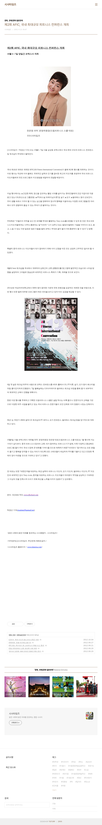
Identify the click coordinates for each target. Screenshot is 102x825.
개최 (55, 778)
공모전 (89, 762)
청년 (79, 778)
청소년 (87, 782)
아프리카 (65, 762)
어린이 (55, 782)
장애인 (63, 770)
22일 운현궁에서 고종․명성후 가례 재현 (23, 648)
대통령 (64, 782)
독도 (81, 762)
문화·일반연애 (21, 635)
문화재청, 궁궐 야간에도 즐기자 (20, 643)
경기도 (91, 766)
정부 (79, 770)
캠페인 (71, 770)
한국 (55, 766)
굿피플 (55, 786)
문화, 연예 (12, 635)
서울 (62, 778)
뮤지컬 (66, 774)
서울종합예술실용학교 (77, 766)
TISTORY (52, 821)
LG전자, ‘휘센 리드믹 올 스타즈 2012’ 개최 (24, 640)
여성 (74, 762)
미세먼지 (88, 778)
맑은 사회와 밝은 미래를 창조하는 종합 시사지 (25, 717)
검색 (47, 804)
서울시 (63, 766)
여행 (63, 786)
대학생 (55, 762)
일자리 (78, 782)
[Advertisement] (51, 592)
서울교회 (71, 778)
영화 (90, 774)
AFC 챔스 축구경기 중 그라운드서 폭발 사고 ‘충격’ (26, 645)
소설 (86, 770)
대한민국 (56, 774)
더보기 (54, 790)
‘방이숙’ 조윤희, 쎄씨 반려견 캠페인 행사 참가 (25, 651)
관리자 (60, 821)
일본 (55, 770)
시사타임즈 (10, 4)
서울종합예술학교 (79, 774)
